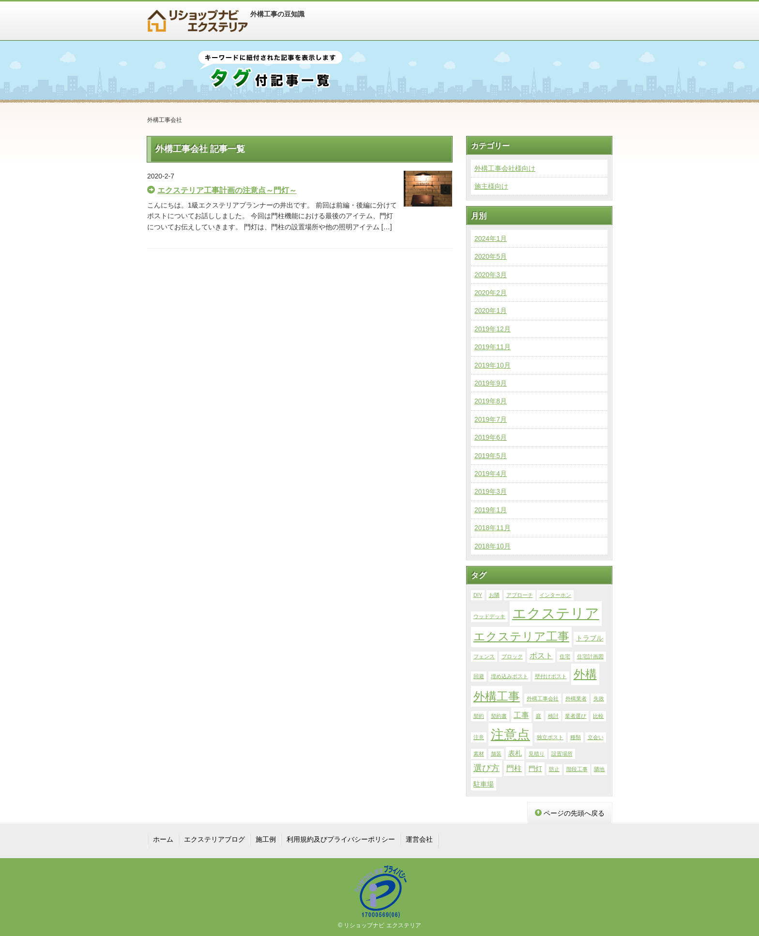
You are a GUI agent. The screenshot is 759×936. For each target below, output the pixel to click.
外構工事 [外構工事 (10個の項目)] (496, 696)
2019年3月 (490, 491)
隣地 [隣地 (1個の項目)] (599, 769)
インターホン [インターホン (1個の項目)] (555, 595)
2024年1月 (490, 238)
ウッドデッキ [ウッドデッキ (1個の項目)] (489, 616)
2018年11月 (492, 528)
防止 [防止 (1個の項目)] (554, 769)
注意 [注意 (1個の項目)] (478, 737)
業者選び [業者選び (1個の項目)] (575, 716)
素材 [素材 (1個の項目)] (478, 754)
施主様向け (491, 186)
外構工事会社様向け (504, 168)
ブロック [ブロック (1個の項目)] (512, 656)
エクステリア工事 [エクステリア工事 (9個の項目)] (521, 636)
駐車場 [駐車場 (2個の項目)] (483, 784)
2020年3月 (490, 275)
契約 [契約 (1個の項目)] (478, 716)
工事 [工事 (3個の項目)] (521, 715)
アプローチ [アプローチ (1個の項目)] (519, 595)
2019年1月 (490, 510)
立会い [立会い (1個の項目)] (596, 737)
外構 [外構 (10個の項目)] (585, 674)
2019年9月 (490, 383)
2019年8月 (490, 401)
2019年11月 (492, 347)
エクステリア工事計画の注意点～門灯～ (227, 190)
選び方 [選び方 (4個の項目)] (486, 768)
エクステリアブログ (214, 839)
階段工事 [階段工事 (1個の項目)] (577, 769)
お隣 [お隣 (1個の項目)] (494, 595)
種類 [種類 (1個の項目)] (575, 737)
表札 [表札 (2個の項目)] (515, 753)
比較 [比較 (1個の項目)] (598, 716)
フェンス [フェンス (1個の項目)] (484, 656)
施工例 (266, 839)
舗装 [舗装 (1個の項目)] (496, 754)
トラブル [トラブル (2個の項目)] (589, 638)
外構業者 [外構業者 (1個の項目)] (576, 698)
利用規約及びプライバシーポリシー (341, 839)
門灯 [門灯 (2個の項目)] (535, 769)
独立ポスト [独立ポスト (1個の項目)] (550, 737)
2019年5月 (490, 456)
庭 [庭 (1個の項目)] (538, 716)
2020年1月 (490, 310)
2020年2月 (490, 293)
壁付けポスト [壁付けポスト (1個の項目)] (551, 676)
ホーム (163, 839)
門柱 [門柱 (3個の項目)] (514, 768)
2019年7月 (490, 419)
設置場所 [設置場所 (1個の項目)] (562, 754)
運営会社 (419, 839)
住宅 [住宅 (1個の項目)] (565, 656)
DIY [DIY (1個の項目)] (477, 595)
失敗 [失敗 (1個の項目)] (598, 698)
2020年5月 (490, 256)
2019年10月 (492, 365)
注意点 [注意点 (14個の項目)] (510, 734)
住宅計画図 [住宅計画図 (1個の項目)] (590, 656)
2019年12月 (492, 329)
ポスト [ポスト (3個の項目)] (541, 655)
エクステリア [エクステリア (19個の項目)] (555, 613)
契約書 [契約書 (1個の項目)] (499, 716)
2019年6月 (490, 437)
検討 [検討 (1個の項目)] (553, 716)
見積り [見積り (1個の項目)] (537, 754)
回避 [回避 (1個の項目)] (478, 676)
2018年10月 (492, 546)
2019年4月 (490, 473)
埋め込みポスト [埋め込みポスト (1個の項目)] (509, 676)
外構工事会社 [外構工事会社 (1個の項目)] (543, 698)
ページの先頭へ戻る (570, 813)
